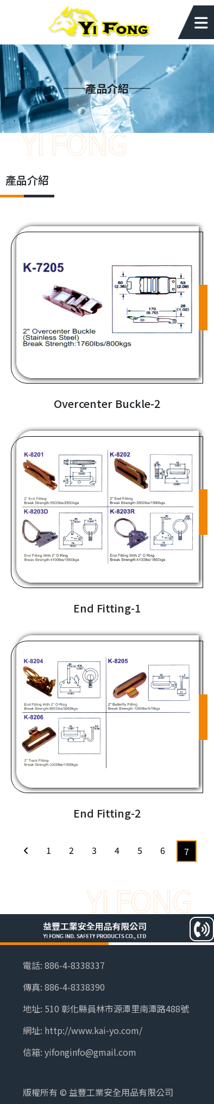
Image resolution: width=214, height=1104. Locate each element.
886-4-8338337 (75, 965)
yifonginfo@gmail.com (90, 1051)
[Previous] (26, 850)
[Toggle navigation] (191, 22)
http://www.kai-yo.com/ (93, 1030)
